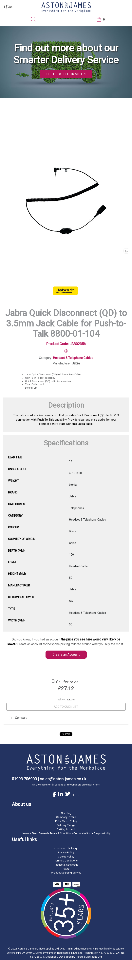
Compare (17, 718)
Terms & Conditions (66, 860)
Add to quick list (66, 706)
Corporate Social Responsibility (91, 833)
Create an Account (66, 654)
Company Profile (66, 817)
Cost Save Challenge (66, 848)
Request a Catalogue (66, 864)
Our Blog (66, 813)
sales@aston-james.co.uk (63, 779)
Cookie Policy (66, 856)
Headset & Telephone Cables (73, 358)
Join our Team (30, 833)
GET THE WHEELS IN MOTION (66, 74)
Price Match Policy (66, 821)
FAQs (66, 868)
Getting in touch (66, 829)
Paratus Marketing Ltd (89, 956)
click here (41, 784)
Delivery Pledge (66, 825)
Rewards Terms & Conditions (56, 833)
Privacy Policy (66, 852)
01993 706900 (24, 779)
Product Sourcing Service (66, 872)
